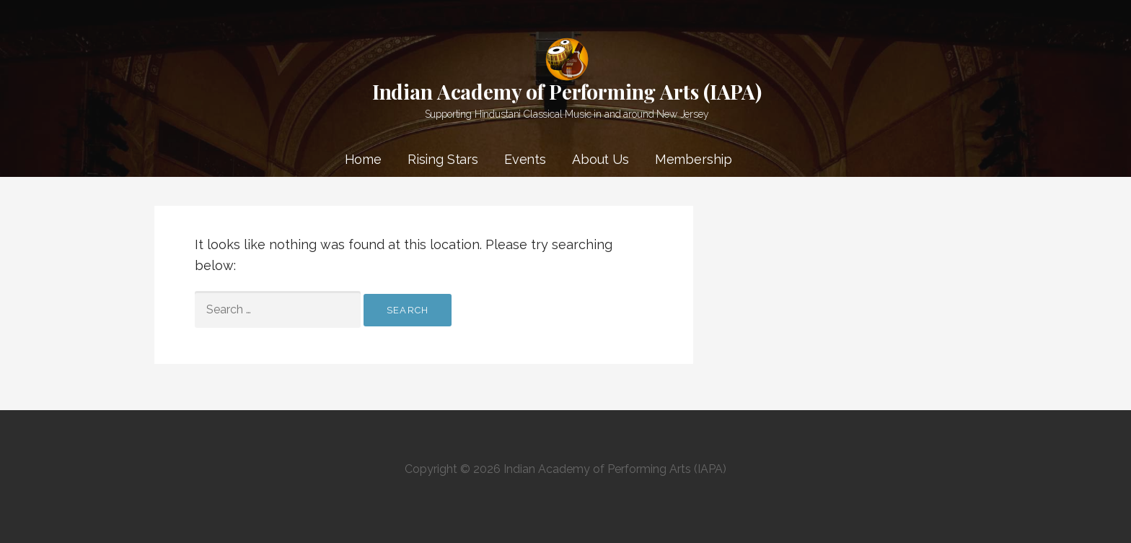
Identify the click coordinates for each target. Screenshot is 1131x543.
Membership (693, 159)
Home (363, 159)
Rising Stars (443, 159)
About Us (600, 159)
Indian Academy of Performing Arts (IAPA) (567, 91)
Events (525, 159)
